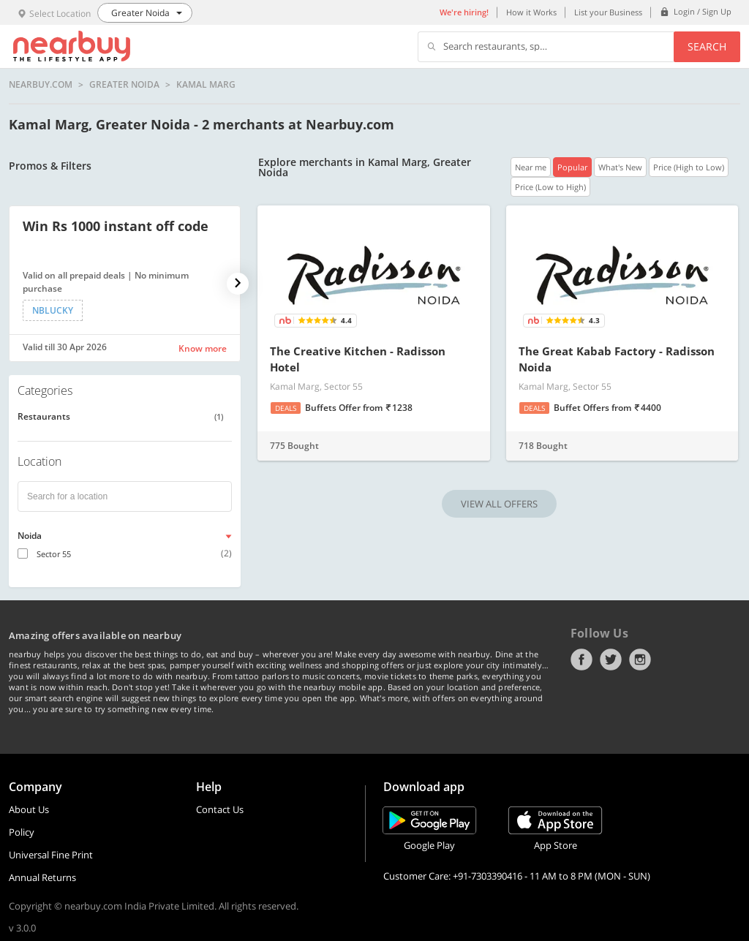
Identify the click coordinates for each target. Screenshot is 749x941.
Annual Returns (42, 877)
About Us (29, 809)
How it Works (531, 12)
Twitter (611, 659)
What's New (620, 167)
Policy (21, 832)
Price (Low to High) (550, 186)
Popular (572, 167)
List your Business (608, 12)
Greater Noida (124, 85)
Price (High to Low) (688, 167)
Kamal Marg (206, 85)
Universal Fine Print (51, 854)
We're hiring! (464, 12)
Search (707, 46)
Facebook (581, 659)
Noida (30, 535)
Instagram (640, 659)
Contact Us (220, 809)
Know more (202, 348)
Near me (530, 167)
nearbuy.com (40, 85)
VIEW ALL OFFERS (499, 503)
